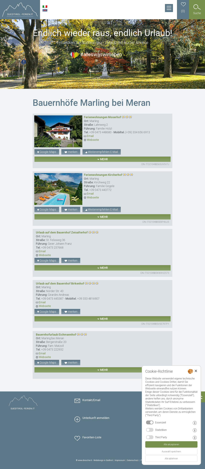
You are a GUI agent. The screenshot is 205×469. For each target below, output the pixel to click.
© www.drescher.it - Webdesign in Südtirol (94, 460)
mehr (102, 159)
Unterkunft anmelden (95, 418)
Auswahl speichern (171, 451)
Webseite (91, 139)
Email (89, 136)
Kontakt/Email (91, 400)
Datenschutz (133, 460)
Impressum (120, 460)
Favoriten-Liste (91, 437)
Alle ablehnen (171, 458)
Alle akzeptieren (171, 444)
